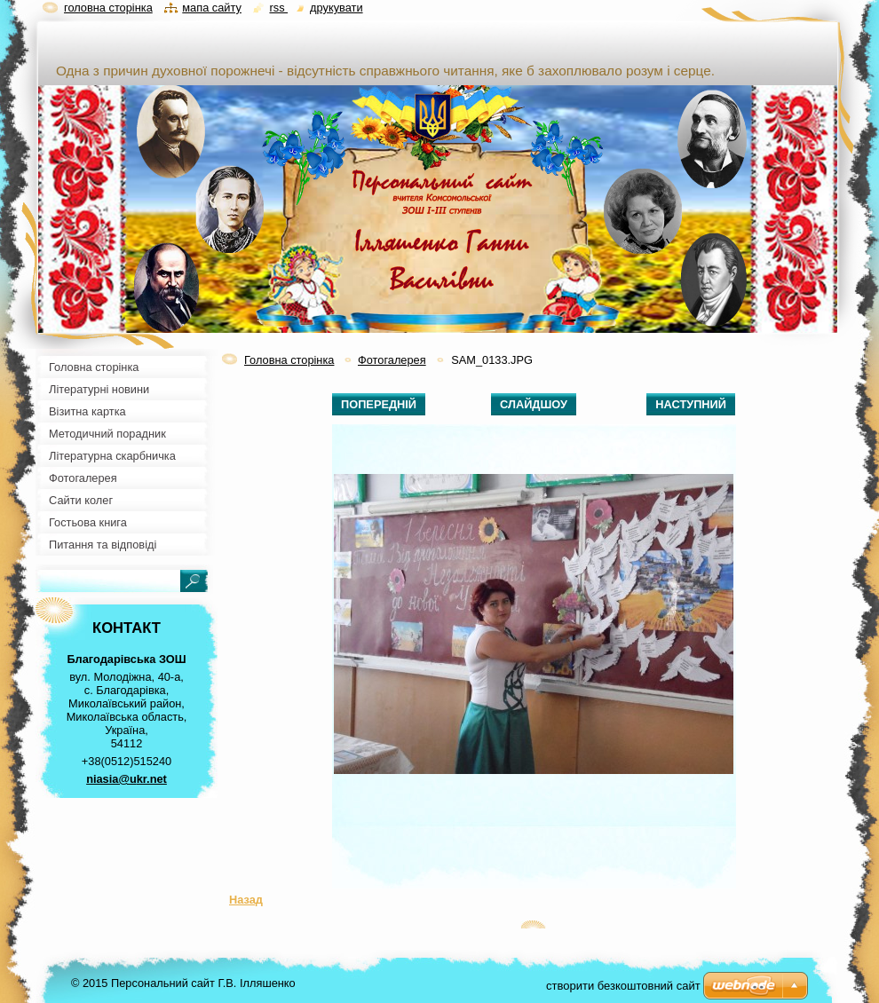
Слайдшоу (533, 404)
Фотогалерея (392, 360)
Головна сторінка (289, 360)
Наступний (690, 404)
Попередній (378, 404)
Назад (246, 899)
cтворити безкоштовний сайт (623, 985)
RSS (278, 7)
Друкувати (336, 7)
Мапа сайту (212, 7)
